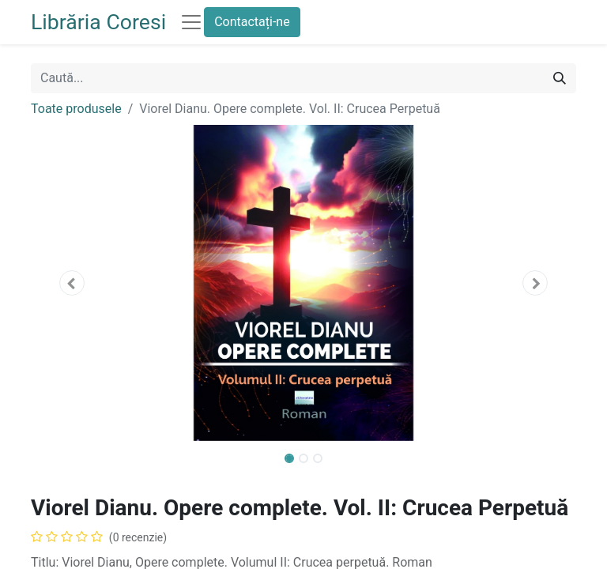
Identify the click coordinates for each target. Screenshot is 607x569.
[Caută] (559, 78)
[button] (72, 283)
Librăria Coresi (98, 22)
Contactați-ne (252, 21)
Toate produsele (76, 108)
